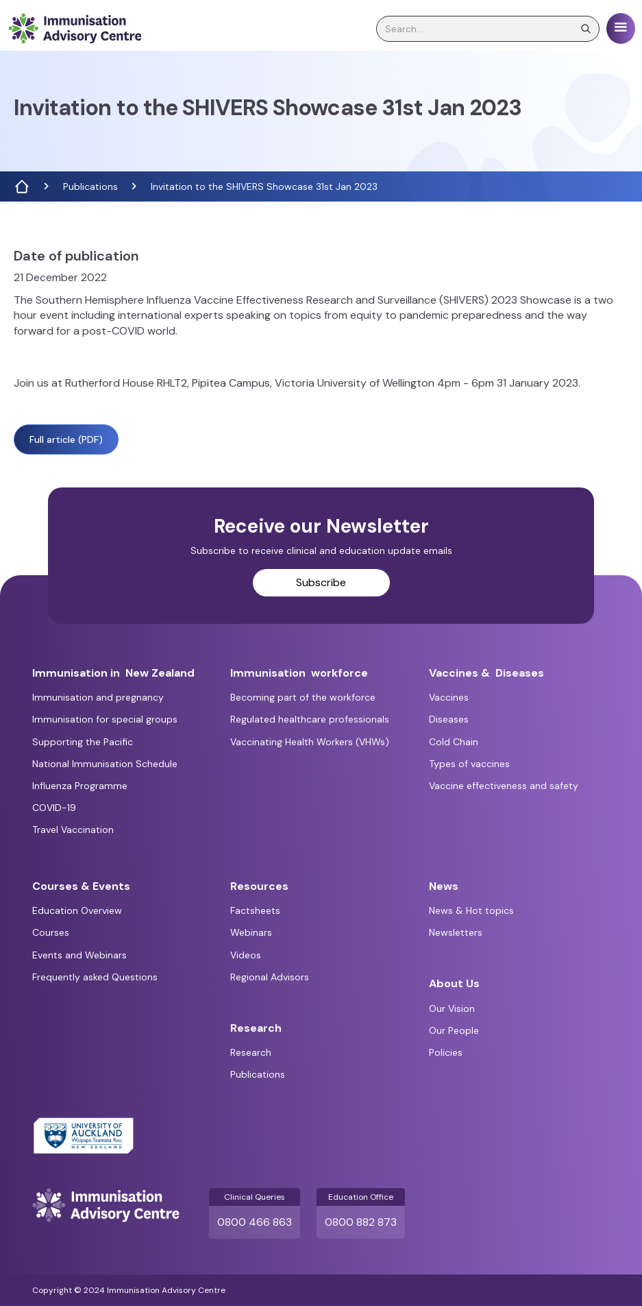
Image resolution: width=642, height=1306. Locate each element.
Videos (245, 955)
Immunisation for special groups (104, 719)
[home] (75, 28)
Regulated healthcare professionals (309, 719)
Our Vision (452, 1008)
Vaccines (449, 697)
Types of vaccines (469, 764)
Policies (445, 1052)
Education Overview (77, 910)
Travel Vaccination (73, 829)
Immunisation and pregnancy (98, 697)
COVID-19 (54, 807)
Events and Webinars (79, 955)
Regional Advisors (269, 977)
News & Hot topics (471, 910)
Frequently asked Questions (95, 977)
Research (250, 1052)
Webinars (251, 932)
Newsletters (455, 932)
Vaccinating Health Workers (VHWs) (309, 742)
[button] (620, 28)
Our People (454, 1030)
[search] (488, 29)
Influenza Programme (79, 785)
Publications (90, 186)
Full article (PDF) (66, 439)
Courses (50, 932)
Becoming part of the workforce (302, 697)
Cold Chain (453, 742)
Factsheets (255, 910)
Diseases (449, 719)
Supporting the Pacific (82, 742)
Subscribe (321, 582)
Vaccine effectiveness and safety (503, 785)
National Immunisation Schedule (104, 764)
